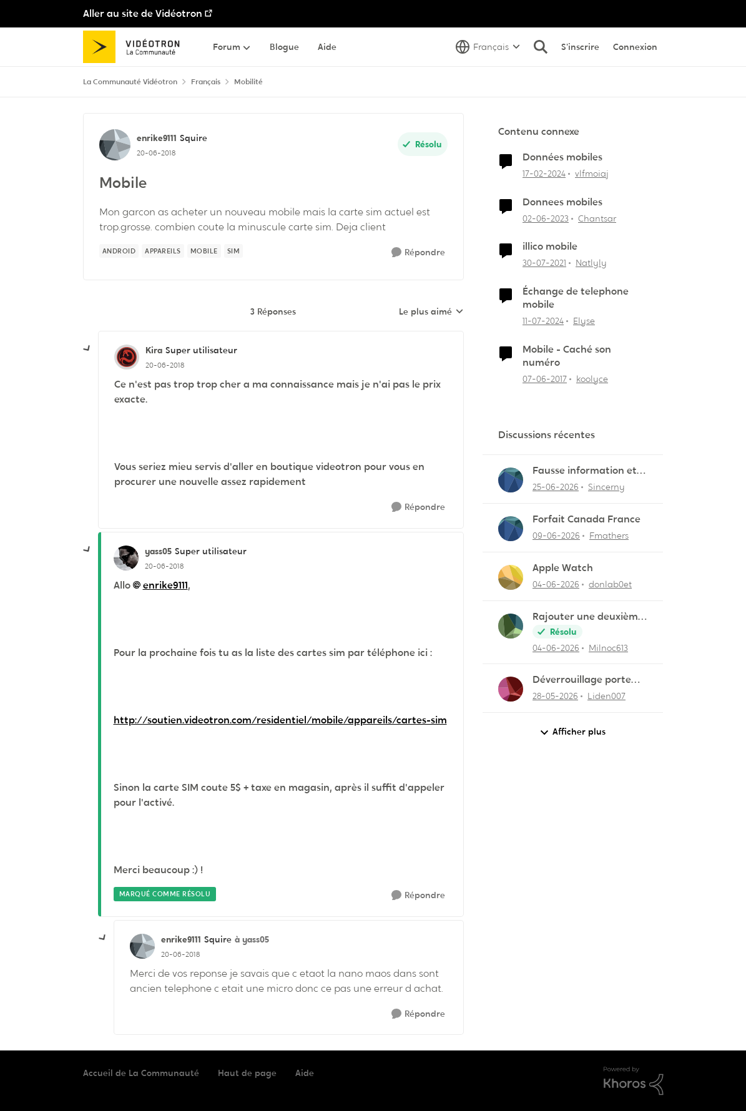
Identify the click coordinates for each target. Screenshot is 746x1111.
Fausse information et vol (585, 470)
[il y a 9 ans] (545, 378)
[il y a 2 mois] (555, 696)
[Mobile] (164, 365)
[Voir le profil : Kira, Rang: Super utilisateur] (126, 357)
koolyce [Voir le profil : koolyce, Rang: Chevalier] (592, 378)
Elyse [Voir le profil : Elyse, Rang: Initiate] (584, 320)
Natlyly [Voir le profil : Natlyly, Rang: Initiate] (591, 262)
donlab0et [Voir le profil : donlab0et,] (610, 584)
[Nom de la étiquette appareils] (163, 251)
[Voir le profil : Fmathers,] (510, 528)
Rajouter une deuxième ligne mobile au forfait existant (588, 617)
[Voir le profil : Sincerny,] (510, 479)
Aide (304, 1073)
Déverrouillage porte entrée (582, 680)
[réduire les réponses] (87, 348)
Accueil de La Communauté (141, 1073)
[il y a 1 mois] (556, 487)
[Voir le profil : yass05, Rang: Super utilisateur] (126, 558)
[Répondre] (418, 252)
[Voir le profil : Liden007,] (510, 689)
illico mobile (550, 246)
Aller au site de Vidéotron (142, 13)
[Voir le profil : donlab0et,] (510, 577)
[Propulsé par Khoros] (634, 1081)
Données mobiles (562, 157)
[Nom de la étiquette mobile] (204, 251)
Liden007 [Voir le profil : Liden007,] (606, 696)
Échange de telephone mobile (576, 298)
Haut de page (247, 1073)
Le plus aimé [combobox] (431, 312)
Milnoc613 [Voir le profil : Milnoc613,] (608, 647)
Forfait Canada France (586, 519)
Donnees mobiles (562, 202)
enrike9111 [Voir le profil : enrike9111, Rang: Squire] (157, 138)
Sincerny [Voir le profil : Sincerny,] (606, 486)
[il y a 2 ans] (544, 173)
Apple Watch (563, 568)
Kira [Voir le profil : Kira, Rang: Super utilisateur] (153, 350)
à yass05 (252, 939)
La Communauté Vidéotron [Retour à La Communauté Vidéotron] (130, 82)
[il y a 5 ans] (544, 263)
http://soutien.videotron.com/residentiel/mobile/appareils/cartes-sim (280, 720)
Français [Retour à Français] (205, 82)
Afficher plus (572, 732)
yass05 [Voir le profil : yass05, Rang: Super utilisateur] (158, 551)
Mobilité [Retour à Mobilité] (248, 82)
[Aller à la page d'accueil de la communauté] (136, 47)
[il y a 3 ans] (546, 218)
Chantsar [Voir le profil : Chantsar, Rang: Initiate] (597, 217)
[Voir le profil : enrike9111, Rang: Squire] (114, 144)
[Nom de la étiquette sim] (233, 251)
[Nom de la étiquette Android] (119, 251)
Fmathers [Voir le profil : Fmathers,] (609, 535)
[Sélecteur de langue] (488, 46)
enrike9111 (165, 585)
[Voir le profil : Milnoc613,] (510, 626)
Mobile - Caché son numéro (567, 356)
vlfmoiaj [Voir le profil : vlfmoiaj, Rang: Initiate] (592, 173)
